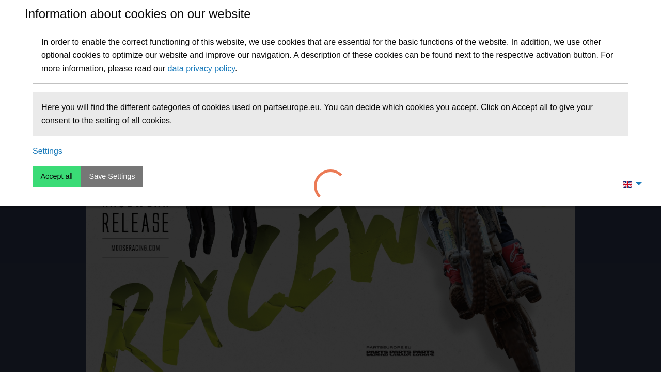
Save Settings (112, 176)
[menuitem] (629, 184)
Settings (47, 151)
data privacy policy (201, 68)
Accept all (56, 176)
